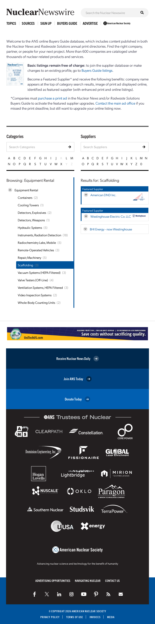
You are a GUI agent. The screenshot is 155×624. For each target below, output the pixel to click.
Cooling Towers (28, 205)
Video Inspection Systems (34, 295)
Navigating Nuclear (88, 580)
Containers (25, 197)
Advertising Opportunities (52, 580)
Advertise (90, 23)
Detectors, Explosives (32, 212)
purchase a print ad (52, 98)
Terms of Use (74, 617)
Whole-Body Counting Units (36, 302)
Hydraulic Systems (30, 227)
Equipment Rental (26, 190)
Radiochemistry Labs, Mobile (37, 242)
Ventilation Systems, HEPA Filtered (40, 287)
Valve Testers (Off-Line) (33, 280)
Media (111, 617)
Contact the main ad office (115, 103)
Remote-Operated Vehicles (36, 250)
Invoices (95, 617)
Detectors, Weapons (31, 220)
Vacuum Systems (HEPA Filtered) (39, 272)
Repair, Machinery (29, 257)
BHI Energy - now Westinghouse (111, 229)
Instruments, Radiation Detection (39, 235)
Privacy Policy (50, 617)
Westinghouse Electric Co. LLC (110, 216)
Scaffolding (25, 265)
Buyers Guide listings (97, 70)
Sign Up (45, 23)
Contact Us (112, 580)
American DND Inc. (103, 195)
